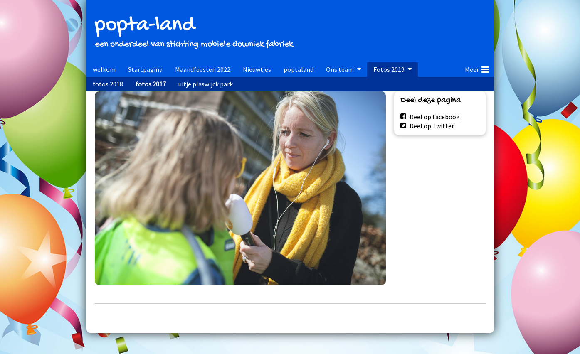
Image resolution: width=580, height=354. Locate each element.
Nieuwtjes (257, 69)
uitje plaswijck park (205, 84)
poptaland (298, 69)
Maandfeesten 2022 (202, 69)
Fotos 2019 (389, 69)
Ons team (340, 69)
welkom (104, 69)
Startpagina (145, 69)
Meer (477, 68)
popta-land (145, 25)
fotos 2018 (108, 84)
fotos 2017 (151, 84)
